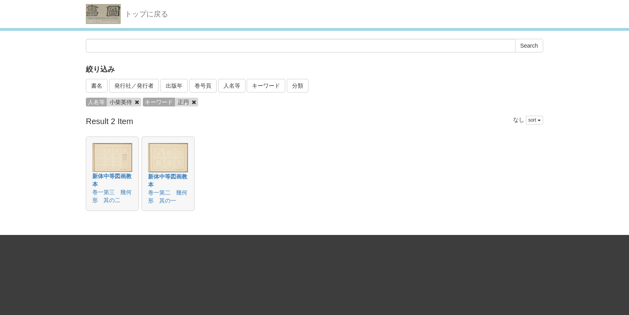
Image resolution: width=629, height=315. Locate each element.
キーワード (266, 85)
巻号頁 (203, 85)
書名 (96, 85)
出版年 (174, 85)
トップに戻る (146, 14)
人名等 (231, 85)
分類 (297, 85)
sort (534, 120)
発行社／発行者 (134, 85)
